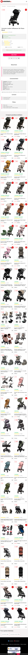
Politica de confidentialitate (14, 644)
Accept (18, 654)
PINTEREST (16, 641)
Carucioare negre (5, 634)
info (12, 136)
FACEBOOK (10, 641)
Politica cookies (23, 644)
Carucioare (4, 6)
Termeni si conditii (4, 644)
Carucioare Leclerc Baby (11, 6)
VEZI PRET (14, 55)
